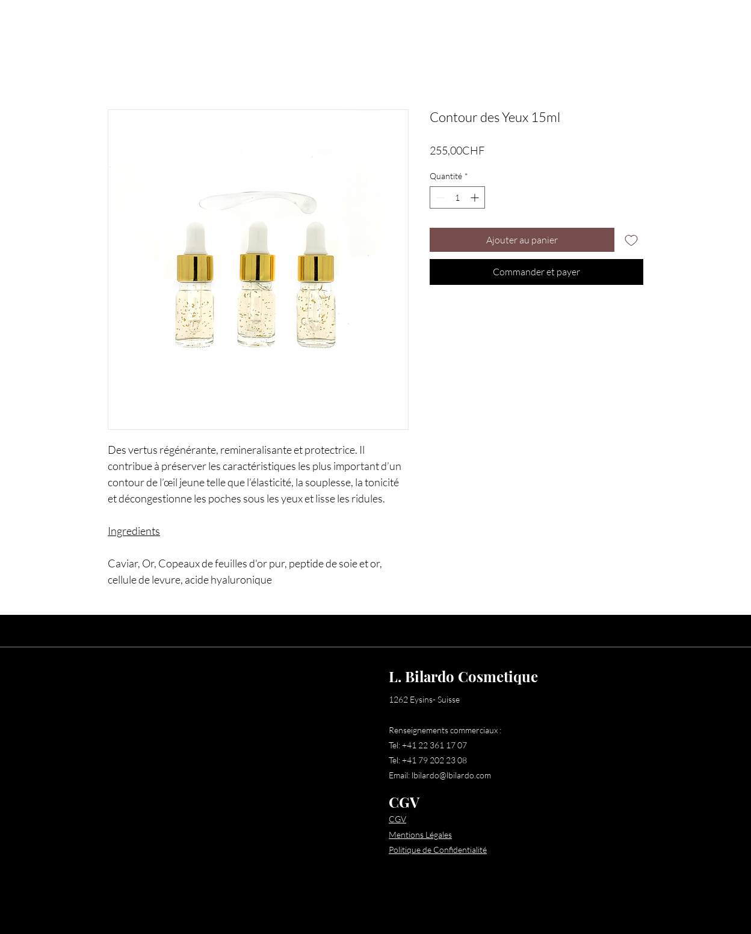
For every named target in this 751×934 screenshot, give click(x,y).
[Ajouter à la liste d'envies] (631, 240)
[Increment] (475, 197)
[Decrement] (439, 197)
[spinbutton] (457, 197)
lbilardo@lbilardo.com (451, 775)
